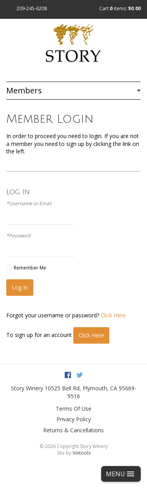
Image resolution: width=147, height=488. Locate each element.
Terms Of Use (73, 408)
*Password (18, 236)
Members (24, 90)
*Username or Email (28, 203)
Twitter (79, 375)
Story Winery (27, 388)
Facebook (68, 375)
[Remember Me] (9, 268)
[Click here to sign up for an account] (91, 335)
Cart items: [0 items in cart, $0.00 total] (120, 8)
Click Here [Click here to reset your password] (113, 315)
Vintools (82, 453)
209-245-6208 (31, 8)
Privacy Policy (73, 419)
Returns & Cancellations (73, 430)
